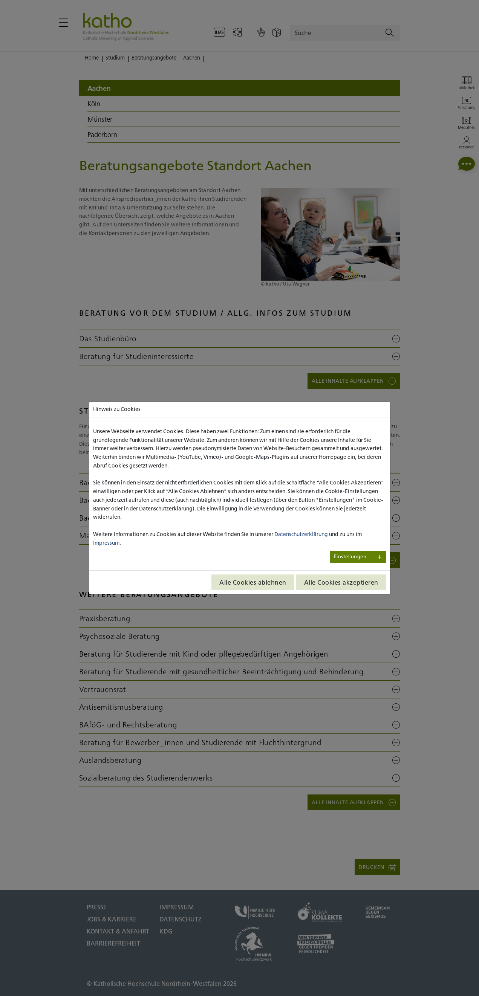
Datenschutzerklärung (301, 534)
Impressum (106, 542)
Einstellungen (350, 556)
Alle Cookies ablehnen (252, 582)
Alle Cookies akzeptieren (341, 582)
